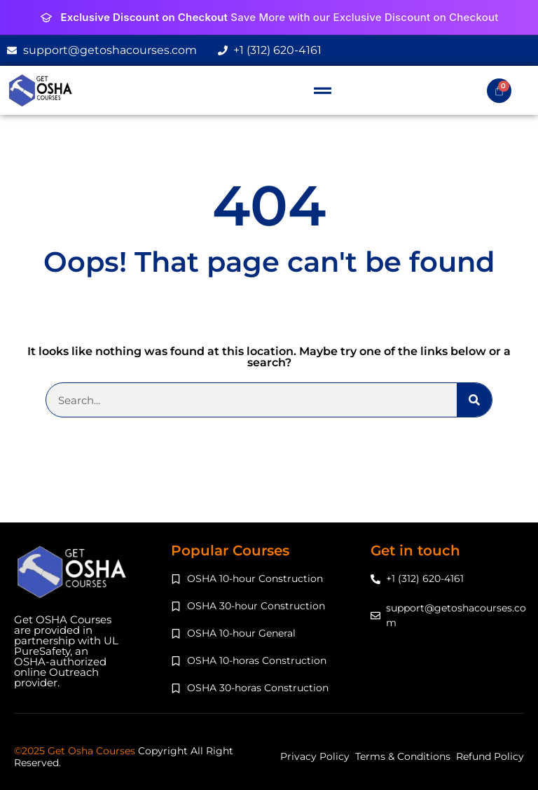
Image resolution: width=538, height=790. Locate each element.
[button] (323, 90)
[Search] (474, 400)
